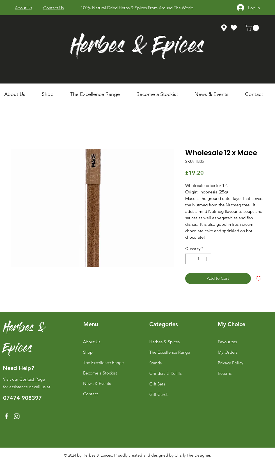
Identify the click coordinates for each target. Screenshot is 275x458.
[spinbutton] (198, 259)
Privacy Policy (230, 363)
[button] (52, 94)
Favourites (227, 341)
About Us (91, 341)
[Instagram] (16, 416)
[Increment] (206, 259)
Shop (88, 352)
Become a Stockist (100, 373)
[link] (252, 28)
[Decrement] (189, 259)
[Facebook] (6, 416)
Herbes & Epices (137, 47)
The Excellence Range (103, 362)
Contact (90, 393)
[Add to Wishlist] (258, 278)
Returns (225, 373)
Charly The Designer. (193, 455)
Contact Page (32, 379)
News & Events (97, 383)
